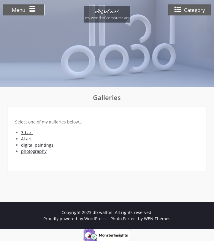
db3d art (107, 11)
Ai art (26, 139)
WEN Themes (157, 218)
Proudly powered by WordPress (74, 218)
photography (34, 151)
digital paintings (37, 145)
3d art (27, 132)
